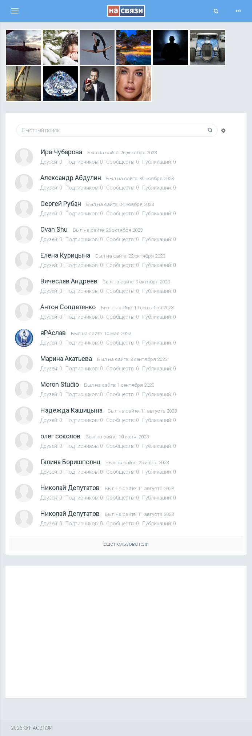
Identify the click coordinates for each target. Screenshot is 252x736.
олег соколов (60, 436)
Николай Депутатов (70, 488)
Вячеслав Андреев (68, 281)
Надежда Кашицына (71, 410)
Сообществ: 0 (123, 162)
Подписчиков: (84, 162)
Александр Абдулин (70, 178)
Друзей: (51, 162)
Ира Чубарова (61, 152)
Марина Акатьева (66, 358)
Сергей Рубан (60, 203)
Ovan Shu (54, 229)
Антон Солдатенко (68, 307)
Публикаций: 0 (159, 162)
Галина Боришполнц (70, 462)
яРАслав (53, 333)
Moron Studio (59, 384)
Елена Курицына (65, 255)
